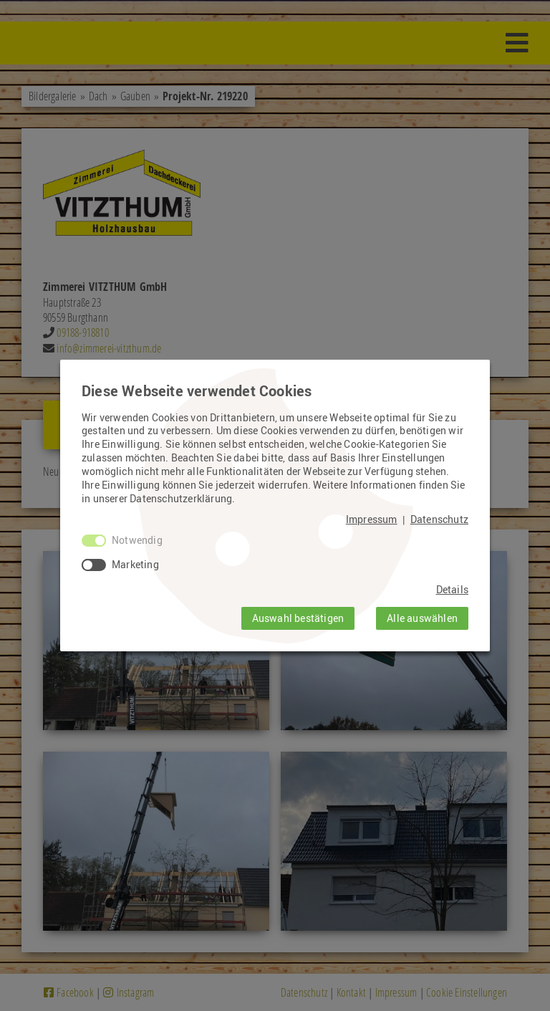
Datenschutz (439, 519)
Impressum (371, 519)
